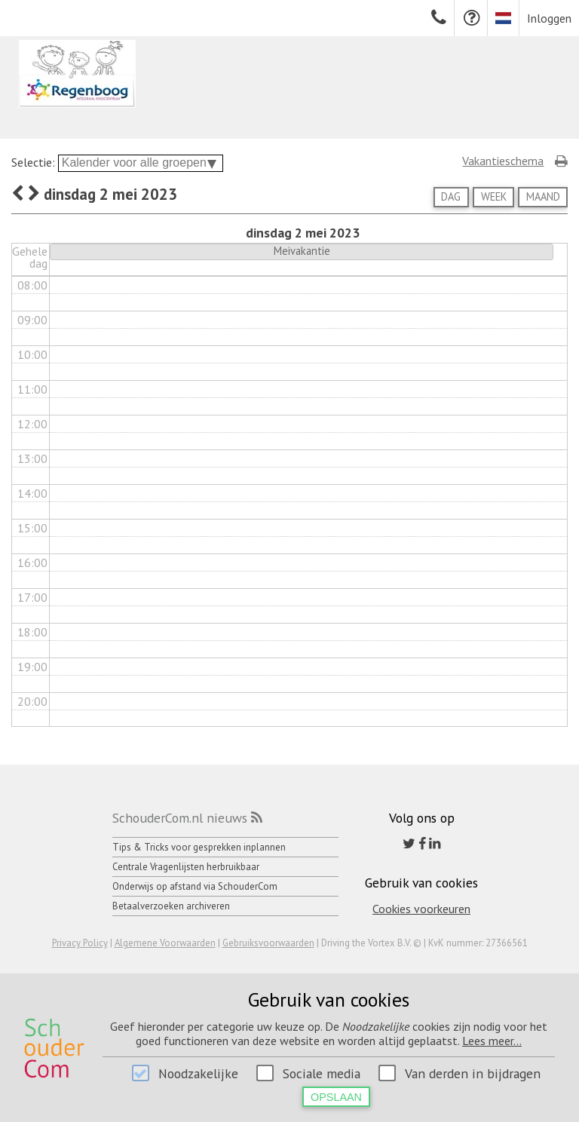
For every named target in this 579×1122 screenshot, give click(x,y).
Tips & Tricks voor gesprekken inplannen (199, 847)
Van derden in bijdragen (473, 1073)
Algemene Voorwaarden (165, 943)
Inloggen (549, 18)
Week (494, 196)
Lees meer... (492, 1040)
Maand (543, 196)
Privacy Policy (80, 943)
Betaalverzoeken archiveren (171, 906)
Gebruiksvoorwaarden (268, 943)
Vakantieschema (503, 160)
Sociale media (321, 1073)
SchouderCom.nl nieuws (179, 817)
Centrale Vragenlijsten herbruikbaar (185, 866)
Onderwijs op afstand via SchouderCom (194, 886)
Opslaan (336, 1097)
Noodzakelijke (198, 1073)
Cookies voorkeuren (421, 908)
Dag (451, 196)
